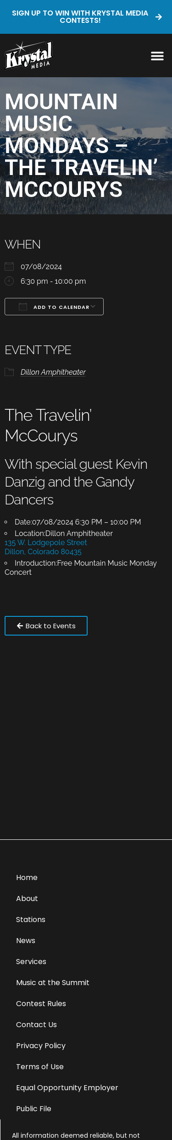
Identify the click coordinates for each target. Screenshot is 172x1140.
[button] (157, 55)
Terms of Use (40, 1066)
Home (27, 877)
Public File (33, 1108)
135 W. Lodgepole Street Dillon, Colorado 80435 (46, 547)
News (25, 940)
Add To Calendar (54, 306)
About (27, 898)
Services (31, 961)
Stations (30, 919)
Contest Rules (41, 1003)
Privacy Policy (41, 1045)
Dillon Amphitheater (53, 372)
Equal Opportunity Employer (67, 1087)
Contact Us (36, 1024)
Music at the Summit (52, 982)
